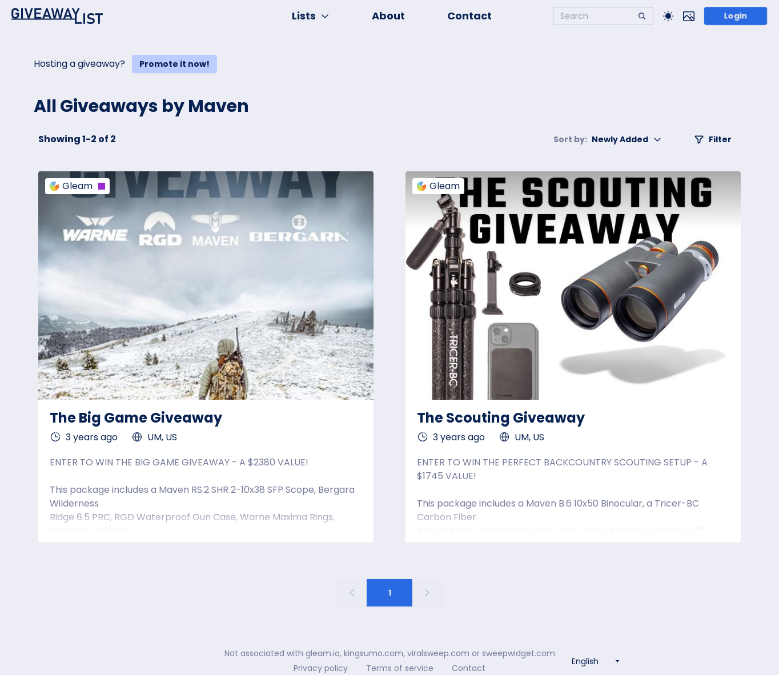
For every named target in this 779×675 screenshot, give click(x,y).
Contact (469, 16)
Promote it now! (174, 64)
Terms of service (399, 668)
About (388, 16)
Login (735, 16)
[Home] (57, 16)
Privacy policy (321, 668)
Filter (713, 139)
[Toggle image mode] (688, 16)
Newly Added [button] (607, 139)
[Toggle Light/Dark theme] (668, 16)
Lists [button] (311, 16)
